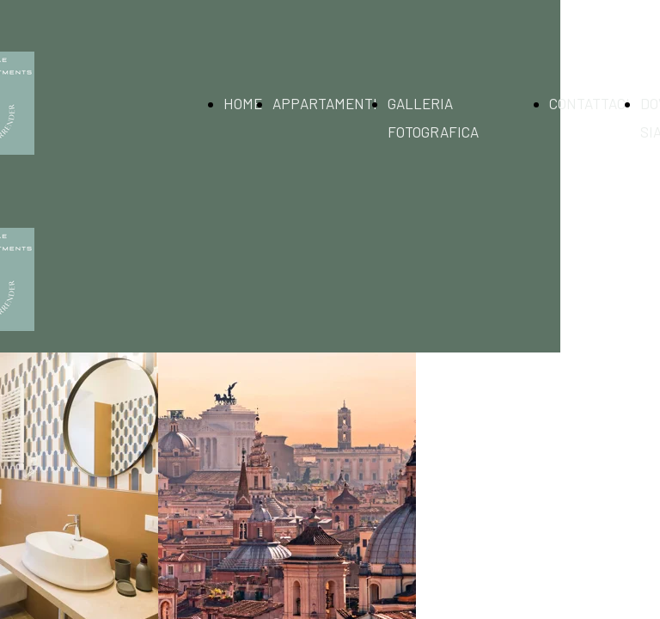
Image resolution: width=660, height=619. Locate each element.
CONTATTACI (589, 103)
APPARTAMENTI (324, 103)
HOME (242, 103)
